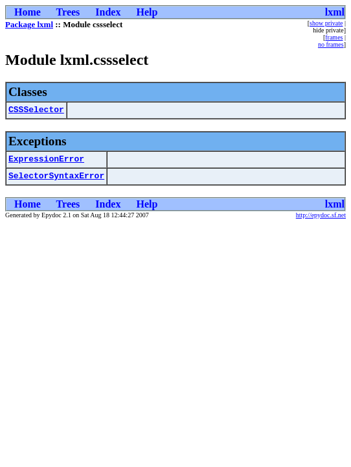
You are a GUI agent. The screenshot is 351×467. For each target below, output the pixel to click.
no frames (331, 44)
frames (334, 37)
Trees (68, 12)
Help (146, 12)
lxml (335, 12)
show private (326, 23)
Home (27, 12)
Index (107, 12)
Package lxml (29, 24)
